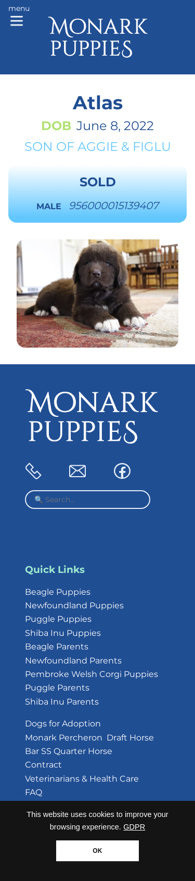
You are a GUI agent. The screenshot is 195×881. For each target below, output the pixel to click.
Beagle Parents (56, 647)
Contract (43, 765)
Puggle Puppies (58, 619)
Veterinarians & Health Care (82, 779)
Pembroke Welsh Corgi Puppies (91, 674)
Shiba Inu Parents (62, 702)
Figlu (152, 146)
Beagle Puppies (57, 592)
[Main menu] (19, 16)
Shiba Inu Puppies (63, 633)
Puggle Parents (57, 688)
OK (97, 850)
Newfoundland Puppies (74, 605)
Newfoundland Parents (73, 661)
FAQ (33, 792)
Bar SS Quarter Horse (68, 751)
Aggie (97, 146)
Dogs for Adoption (63, 724)
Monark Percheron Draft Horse (89, 738)
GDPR (134, 827)
